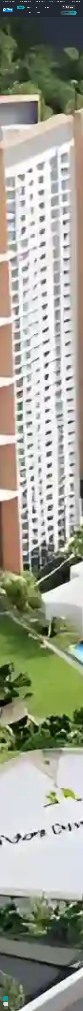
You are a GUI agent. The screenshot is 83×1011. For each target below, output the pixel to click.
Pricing (38, 7)
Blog (29, 12)
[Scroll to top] (5, 1004)
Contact (38, 12)
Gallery (47, 7)
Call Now (68, 7)
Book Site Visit (68, 12)
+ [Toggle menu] (5, 998)
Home (21, 7)
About (29, 7)
